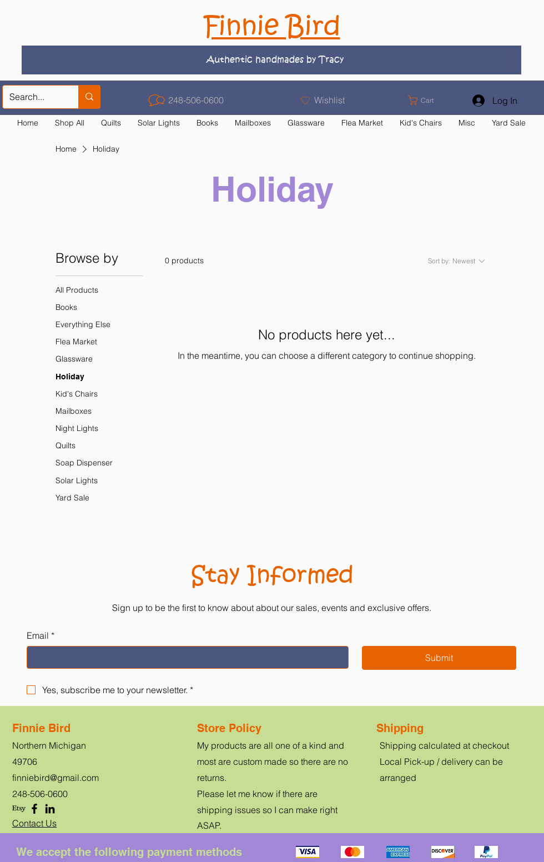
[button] (427, 100)
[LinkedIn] (50, 808)
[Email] (184, 657)
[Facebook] (34, 808)
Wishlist (329, 100)
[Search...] (32, 97)
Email (40, 635)
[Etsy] (19, 808)
